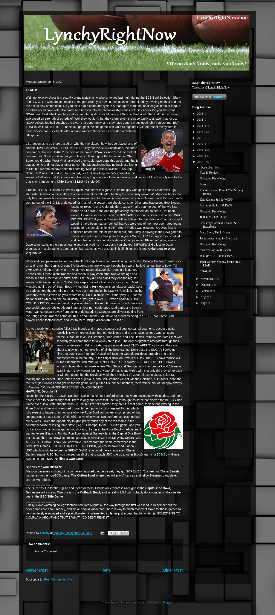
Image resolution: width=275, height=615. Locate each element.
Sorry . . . (205, 184)
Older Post (173, 570)
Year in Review (209, 172)
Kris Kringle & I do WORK (216, 199)
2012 (200, 132)
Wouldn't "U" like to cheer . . (217, 255)
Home (105, 570)
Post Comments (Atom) (59, 579)
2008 (200, 156)
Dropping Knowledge (213, 178)
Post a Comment (45, 551)
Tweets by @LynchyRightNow (211, 87)
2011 (200, 138)
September (207, 291)
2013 (200, 126)
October (205, 284)
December (207, 167)
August (205, 297)
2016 (200, 113)
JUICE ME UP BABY (213, 217)
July (203, 303)
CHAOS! (205, 271)
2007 (200, 162)
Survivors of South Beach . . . (217, 250)
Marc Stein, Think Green (215, 232)
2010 (200, 144)
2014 (200, 119)
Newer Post (36, 570)
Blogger (167, 602)
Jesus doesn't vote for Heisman (218, 238)
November (207, 278)
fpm (143, 602)
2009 (200, 150)
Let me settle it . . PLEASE (216, 205)
